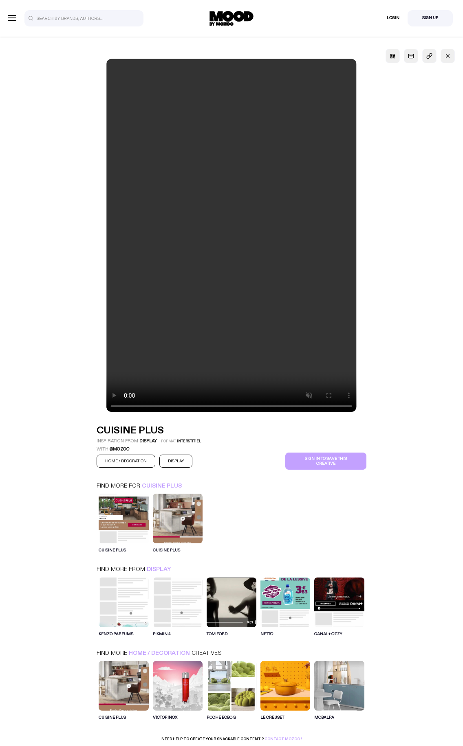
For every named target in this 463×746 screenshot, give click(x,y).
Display (159, 569)
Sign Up (430, 18)
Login (393, 18)
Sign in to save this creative (326, 461)
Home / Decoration (159, 653)
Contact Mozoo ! (283, 739)
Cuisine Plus (162, 486)
